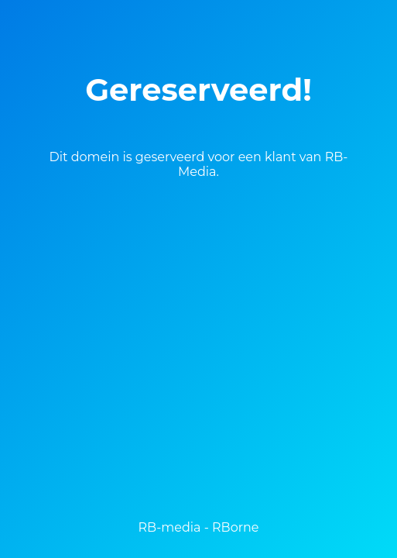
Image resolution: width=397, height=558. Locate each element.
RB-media (170, 527)
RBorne (235, 527)
